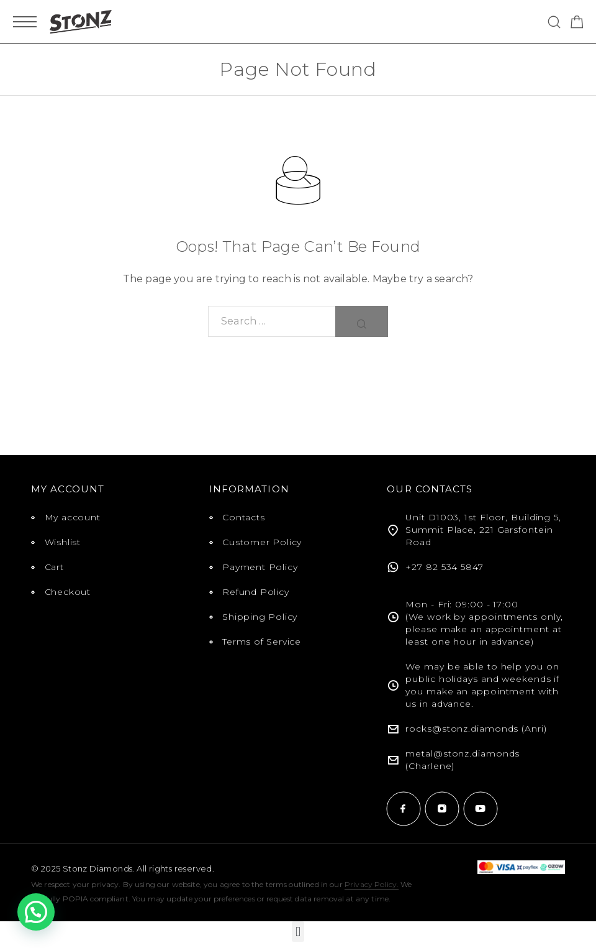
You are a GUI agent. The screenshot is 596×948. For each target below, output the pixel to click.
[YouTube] (480, 808)
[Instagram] (442, 808)
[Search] (554, 22)
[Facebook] (403, 808)
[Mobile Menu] (25, 21)
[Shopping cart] (577, 24)
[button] (298, 931)
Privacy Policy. (372, 884)
